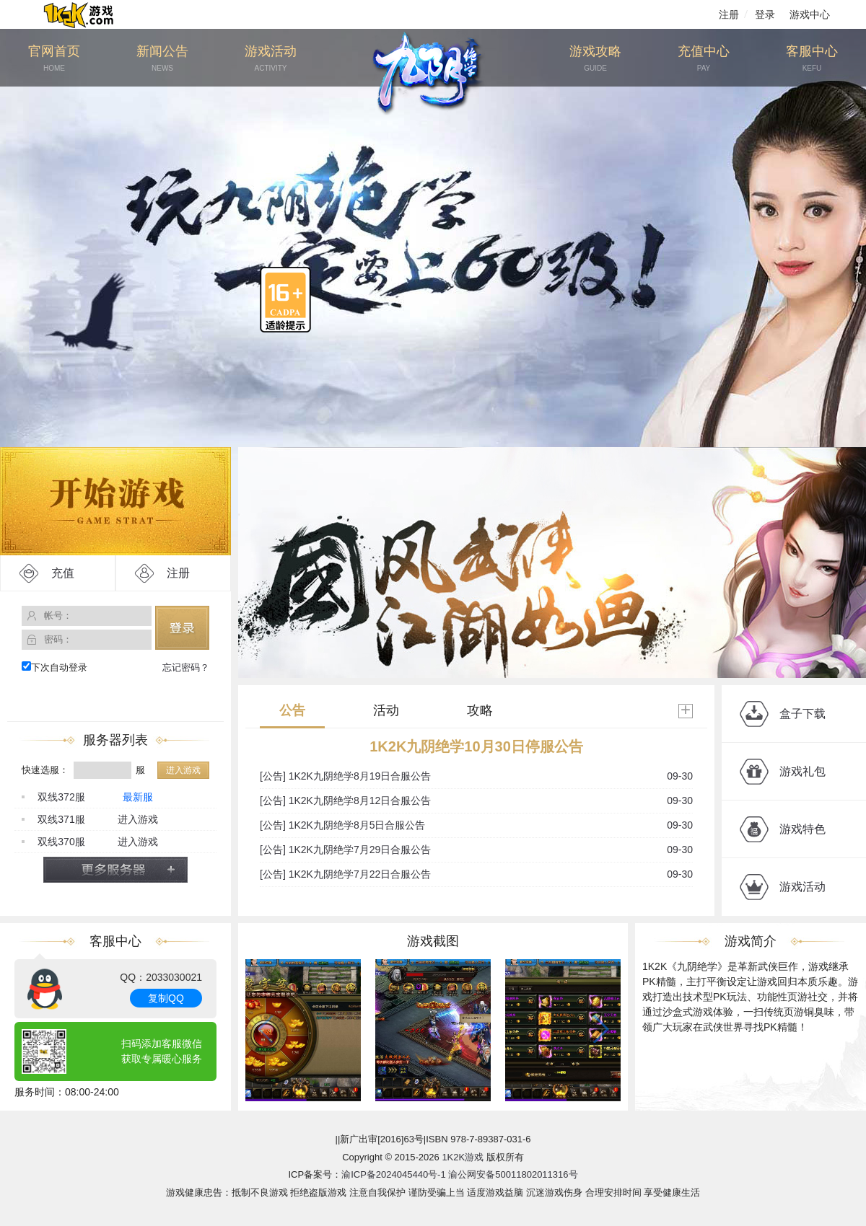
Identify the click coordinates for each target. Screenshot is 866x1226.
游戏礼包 (802, 771)
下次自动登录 (54, 667)
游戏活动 (270, 59)
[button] (599, 1029)
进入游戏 (183, 770)
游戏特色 (802, 829)
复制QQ (166, 998)
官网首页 (54, 59)
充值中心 (704, 59)
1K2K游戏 (463, 1157)
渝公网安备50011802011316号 (512, 1174)
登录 (765, 14)
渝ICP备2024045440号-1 (393, 1174)
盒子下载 (802, 713)
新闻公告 (162, 59)
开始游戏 (115, 501)
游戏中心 (810, 14)
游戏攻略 (595, 59)
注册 (729, 14)
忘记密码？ (185, 667)
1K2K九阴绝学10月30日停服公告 (476, 746)
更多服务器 (115, 870)
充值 (62, 573)
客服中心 (812, 59)
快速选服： (45, 769)
